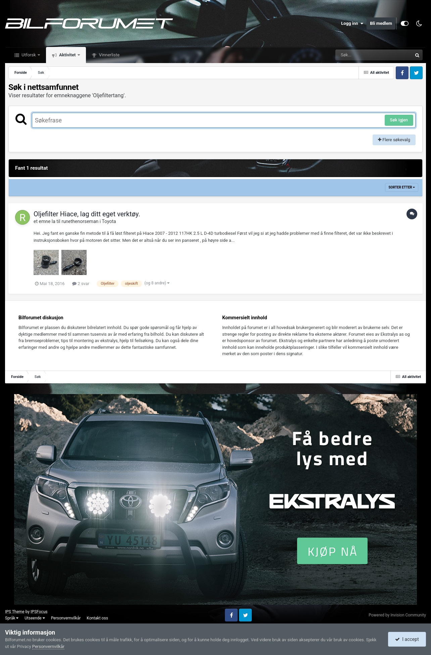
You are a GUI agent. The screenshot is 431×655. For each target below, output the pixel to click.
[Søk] (357, 55)
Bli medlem (381, 23)
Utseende (35, 618)
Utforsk (28, 54)
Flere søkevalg (394, 139)
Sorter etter (401, 187)
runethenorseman (79, 221)
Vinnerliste (109, 54)
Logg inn (352, 23)
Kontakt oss (97, 618)
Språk (11, 618)
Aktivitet (67, 54)
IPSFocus (39, 611)
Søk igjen (399, 119)
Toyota (109, 221)
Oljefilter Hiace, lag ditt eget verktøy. (87, 214)
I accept (407, 639)
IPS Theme (15, 611)
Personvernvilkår (66, 618)
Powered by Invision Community (397, 615)
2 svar (80, 283)
